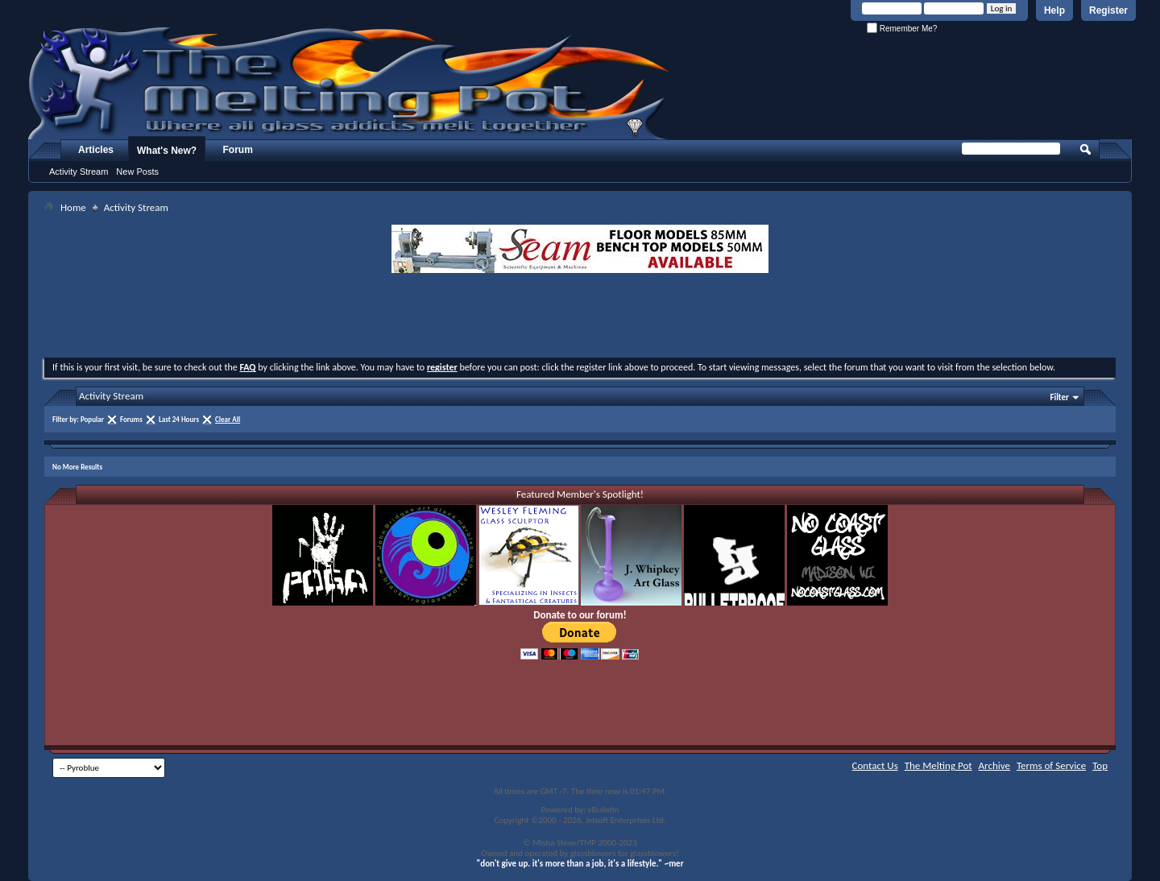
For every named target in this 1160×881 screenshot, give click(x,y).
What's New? (167, 150)
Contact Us (875, 765)
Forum (238, 149)
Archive (994, 765)
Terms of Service (1051, 765)
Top (1100, 765)
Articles (96, 149)
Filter (1059, 397)
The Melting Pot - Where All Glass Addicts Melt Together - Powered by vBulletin (349, 83)
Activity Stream (78, 171)
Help (1054, 10)
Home (73, 207)
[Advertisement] (580, 317)
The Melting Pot (938, 765)
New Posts (137, 171)
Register (1108, 10)
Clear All (227, 419)
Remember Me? (902, 28)
